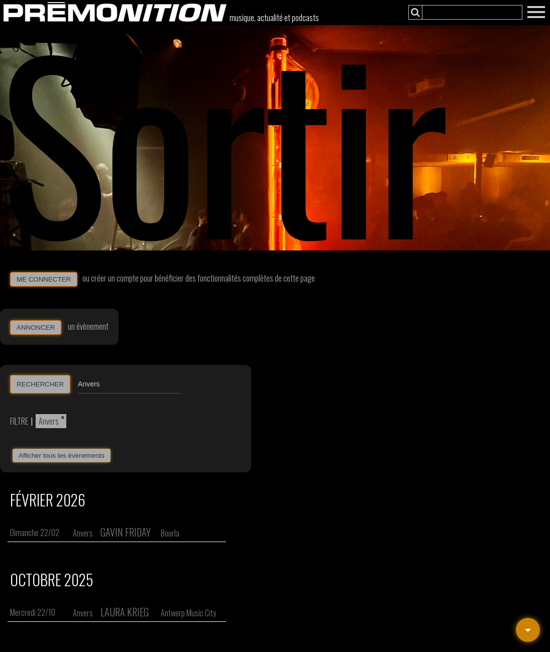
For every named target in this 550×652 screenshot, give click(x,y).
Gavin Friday (125, 532)
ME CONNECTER (44, 279)
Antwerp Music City (188, 613)
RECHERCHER (40, 384)
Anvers (49, 421)
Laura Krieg (124, 611)
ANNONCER (36, 327)
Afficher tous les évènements (61, 455)
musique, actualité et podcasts (274, 18)
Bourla (170, 533)
